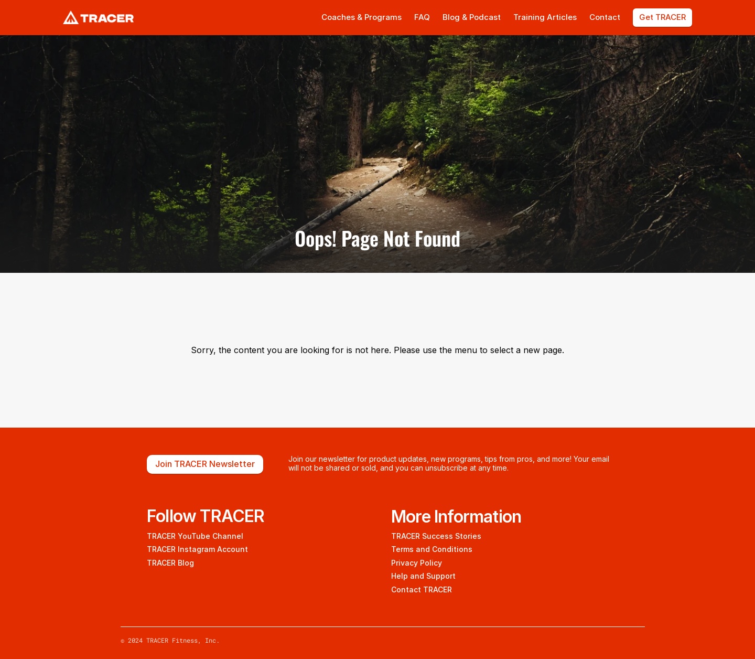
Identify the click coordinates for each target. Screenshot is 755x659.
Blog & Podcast (472, 17)
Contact (604, 17)
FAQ (422, 17)
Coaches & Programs (361, 17)
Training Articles (545, 17)
